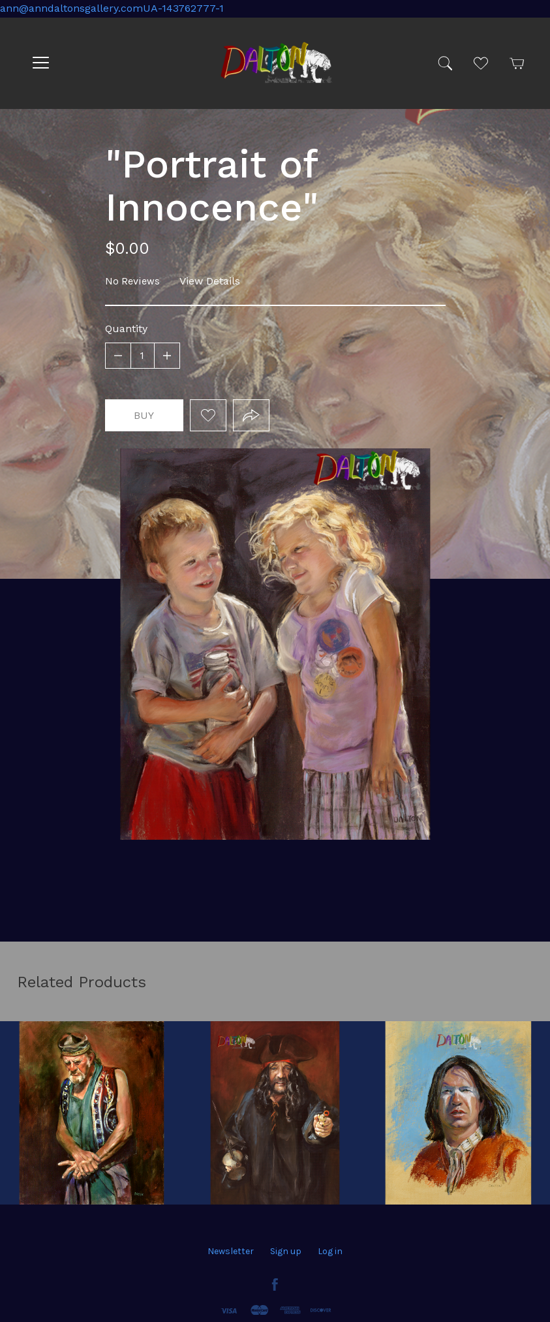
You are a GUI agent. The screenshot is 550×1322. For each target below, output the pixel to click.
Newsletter (230, 1251)
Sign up (285, 1251)
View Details (209, 281)
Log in (330, 1251)
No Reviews (132, 281)
